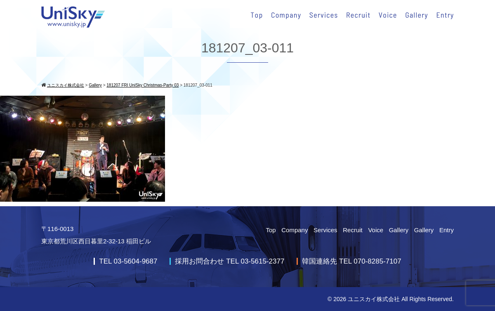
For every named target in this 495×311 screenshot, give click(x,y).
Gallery (399, 229)
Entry (446, 229)
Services (325, 229)
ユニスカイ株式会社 (374, 299)
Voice (375, 229)
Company (294, 229)
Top (271, 229)
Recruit (353, 229)
